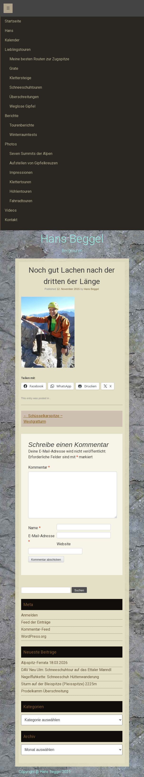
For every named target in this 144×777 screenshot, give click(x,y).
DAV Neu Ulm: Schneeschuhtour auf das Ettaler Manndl (66, 670)
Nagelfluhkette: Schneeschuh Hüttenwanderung (60, 677)
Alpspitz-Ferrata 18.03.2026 (44, 662)
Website (64, 544)
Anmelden (29, 615)
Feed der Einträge (36, 622)
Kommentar (39, 467)
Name (34, 528)
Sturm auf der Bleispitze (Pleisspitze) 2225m (59, 684)
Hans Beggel (72, 238)
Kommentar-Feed (35, 629)
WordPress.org (33, 636)
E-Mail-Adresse (41, 539)
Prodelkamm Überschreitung (44, 691)
